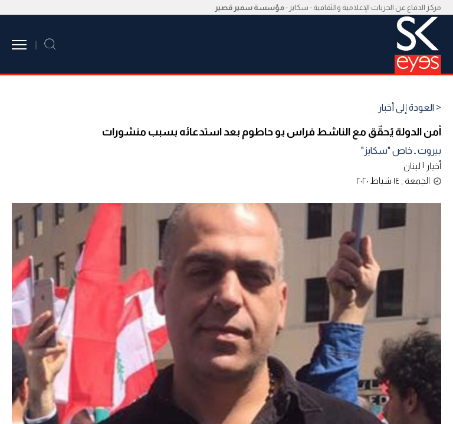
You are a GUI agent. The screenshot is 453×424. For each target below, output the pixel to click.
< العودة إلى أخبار (409, 107)
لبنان (412, 166)
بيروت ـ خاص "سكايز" (401, 150)
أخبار (433, 166)
